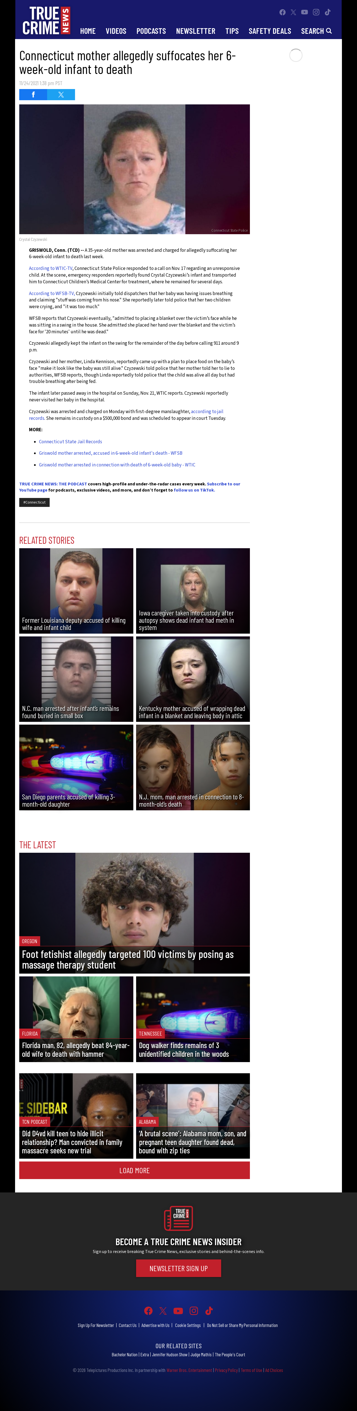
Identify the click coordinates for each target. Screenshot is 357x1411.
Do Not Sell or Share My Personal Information (242, 1325)
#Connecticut (34, 502)
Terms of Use (251, 1370)
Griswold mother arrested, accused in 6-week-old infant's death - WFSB (110, 453)
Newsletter (195, 30)
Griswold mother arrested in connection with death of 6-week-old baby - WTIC (117, 465)
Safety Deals (270, 30)
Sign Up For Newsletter (96, 1325)
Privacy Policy (226, 1370)
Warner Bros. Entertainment (189, 1370)
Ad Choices (274, 1370)
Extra (145, 1354)
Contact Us (128, 1325)
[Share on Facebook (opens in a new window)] (33, 94)
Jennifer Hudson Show (169, 1354)
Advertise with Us (155, 1325)
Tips (232, 30)
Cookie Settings (188, 1325)
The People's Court (230, 1354)
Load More (134, 1170)
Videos (116, 30)
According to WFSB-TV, (52, 293)
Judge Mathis (201, 1354)
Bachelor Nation (125, 1354)
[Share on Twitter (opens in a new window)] (61, 94)
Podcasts (151, 30)
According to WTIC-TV (50, 268)
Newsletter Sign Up (178, 1268)
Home (88, 30)
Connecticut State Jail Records (70, 442)
